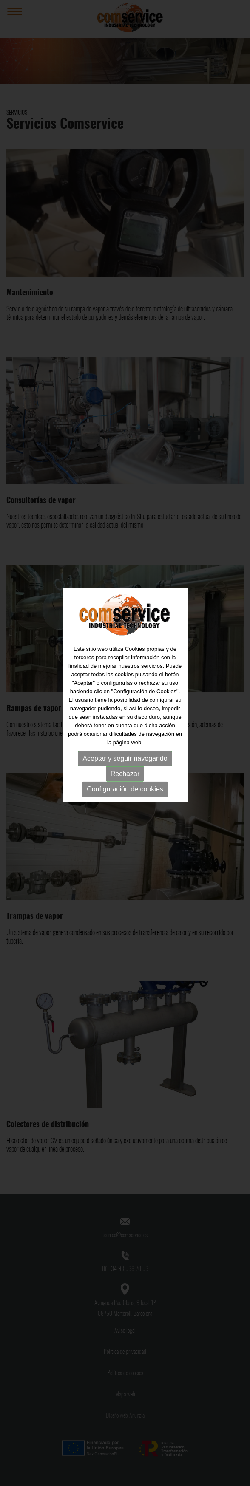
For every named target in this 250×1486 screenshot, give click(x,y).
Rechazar (125, 753)
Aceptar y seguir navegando (124, 737)
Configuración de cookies (125, 768)
